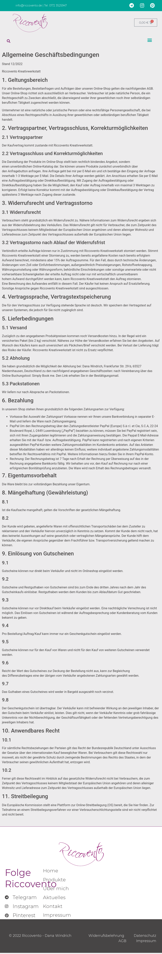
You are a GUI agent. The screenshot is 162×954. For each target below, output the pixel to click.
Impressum (57, 916)
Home (51, 871)
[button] (8, 41)
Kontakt (53, 907)
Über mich (56, 889)
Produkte (54, 880)
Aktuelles (54, 898)
